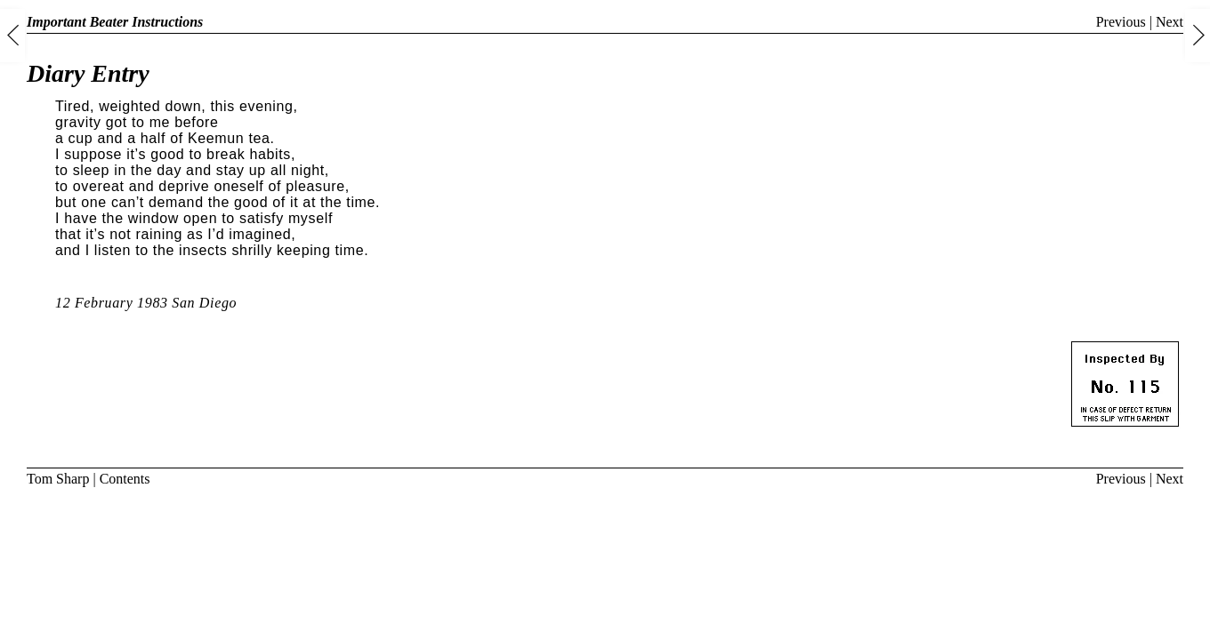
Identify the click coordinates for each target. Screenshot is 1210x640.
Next (1169, 21)
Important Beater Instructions (115, 21)
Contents (125, 478)
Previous (1121, 21)
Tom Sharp (58, 478)
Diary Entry (88, 73)
